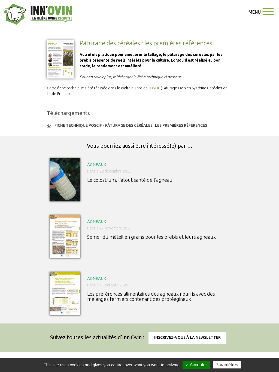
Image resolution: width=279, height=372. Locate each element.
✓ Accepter (196, 364)
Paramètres (227, 364)
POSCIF (154, 88)
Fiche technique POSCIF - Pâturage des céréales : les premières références (130, 125)
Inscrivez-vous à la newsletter (187, 337)
